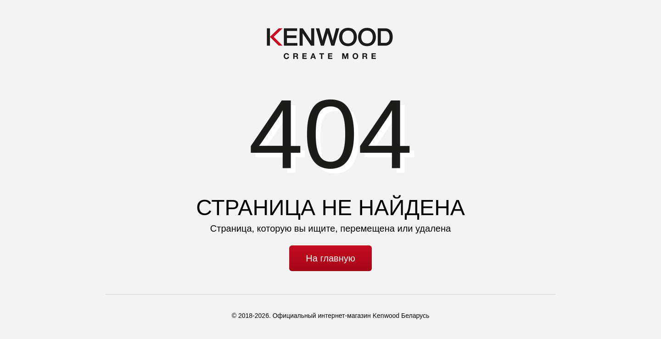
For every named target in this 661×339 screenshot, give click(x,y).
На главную (330, 258)
